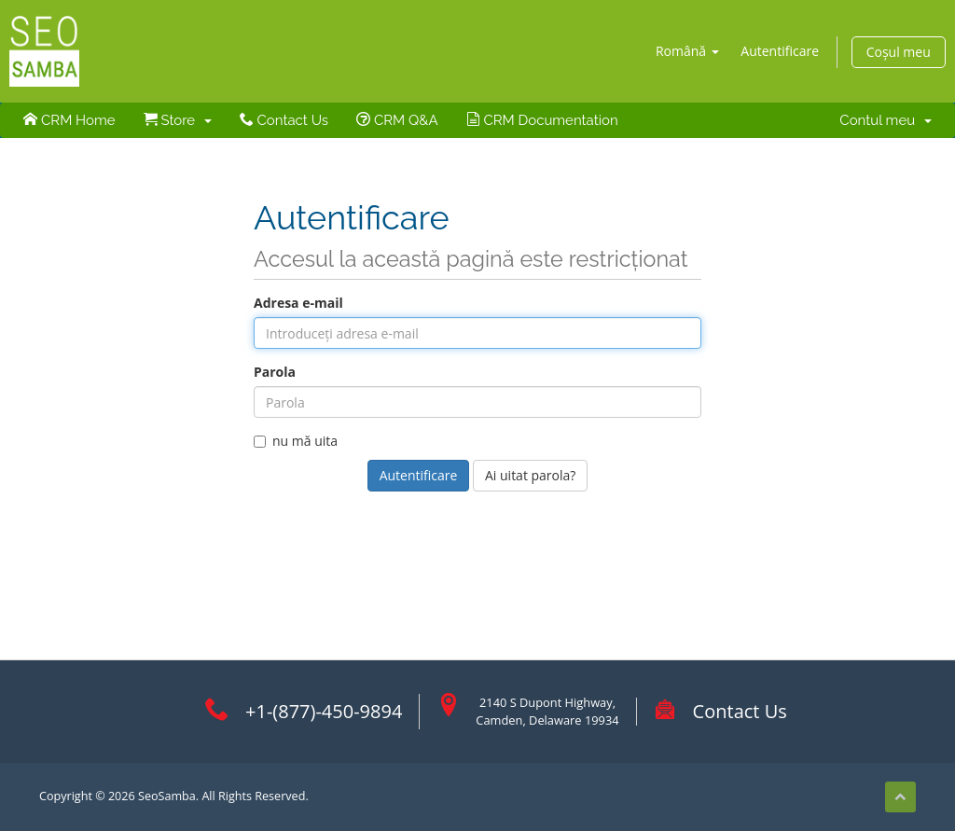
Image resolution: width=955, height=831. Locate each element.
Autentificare (779, 51)
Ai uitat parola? (530, 475)
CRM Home (69, 120)
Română (687, 51)
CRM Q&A (397, 120)
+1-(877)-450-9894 (323, 711)
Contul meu (885, 120)
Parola (275, 372)
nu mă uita (296, 441)
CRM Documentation (542, 120)
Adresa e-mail (298, 303)
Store (178, 120)
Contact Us (284, 120)
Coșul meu (898, 52)
